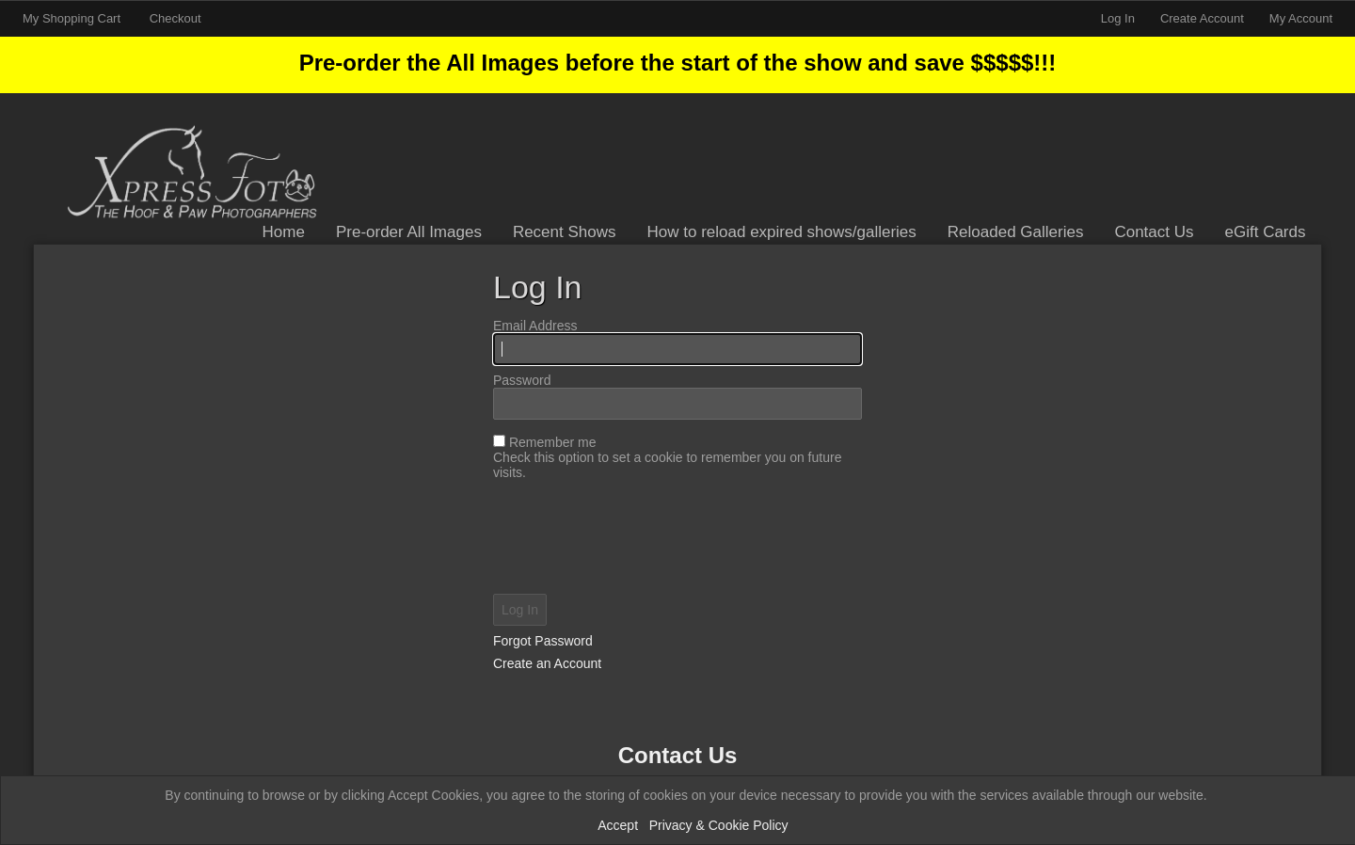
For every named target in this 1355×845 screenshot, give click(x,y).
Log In (1118, 18)
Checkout (175, 18)
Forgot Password (543, 640)
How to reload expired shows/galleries (782, 232)
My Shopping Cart (73, 18)
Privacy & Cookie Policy (719, 825)
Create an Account (547, 663)
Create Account (1202, 18)
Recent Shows (564, 232)
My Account (1300, 18)
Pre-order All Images (409, 232)
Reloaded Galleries (1016, 232)
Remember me (553, 442)
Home (284, 232)
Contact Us (1153, 232)
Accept (618, 825)
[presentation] (677, 539)
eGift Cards (1265, 232)
